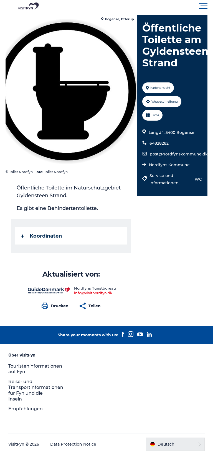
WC (198, 179)
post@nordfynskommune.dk (179, 154)
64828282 (159, 143)
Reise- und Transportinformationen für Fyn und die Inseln (35, 390)
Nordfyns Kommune (169, 164)
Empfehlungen (25, 408)
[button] (131, 6)
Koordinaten (41, 236)
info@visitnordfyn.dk (93, 293)
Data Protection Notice (73, 444)
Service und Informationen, (165, 179)
